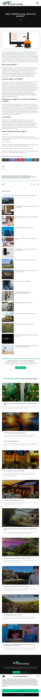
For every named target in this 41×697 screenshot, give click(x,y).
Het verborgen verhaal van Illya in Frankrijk (14, 470)
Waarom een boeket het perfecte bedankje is (24, 324)
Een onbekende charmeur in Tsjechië (13, 614)
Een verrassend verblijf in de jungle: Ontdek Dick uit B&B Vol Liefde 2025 (20, 404)
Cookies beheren (21, 694)
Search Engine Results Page (27, 51)
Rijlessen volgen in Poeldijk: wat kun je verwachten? (26, 195)
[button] (38, 676)
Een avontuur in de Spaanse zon (11, 441)
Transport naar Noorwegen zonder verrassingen (25, 313)
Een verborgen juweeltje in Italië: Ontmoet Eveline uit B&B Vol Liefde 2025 (20, 529)
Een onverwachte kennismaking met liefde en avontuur (17, 558)
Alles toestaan (20, 690)
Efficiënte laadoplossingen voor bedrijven (23, 302)
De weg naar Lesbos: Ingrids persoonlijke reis (14, 432)
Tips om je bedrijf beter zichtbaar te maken (24, 227)
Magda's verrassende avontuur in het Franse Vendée (16, 586)
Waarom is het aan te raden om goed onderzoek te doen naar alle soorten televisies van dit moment (19, 645)
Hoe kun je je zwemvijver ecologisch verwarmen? (25, 259)
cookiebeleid (4, 684)
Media (20, 19)
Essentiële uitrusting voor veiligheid (22, 281)
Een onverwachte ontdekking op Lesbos (13, 500)
